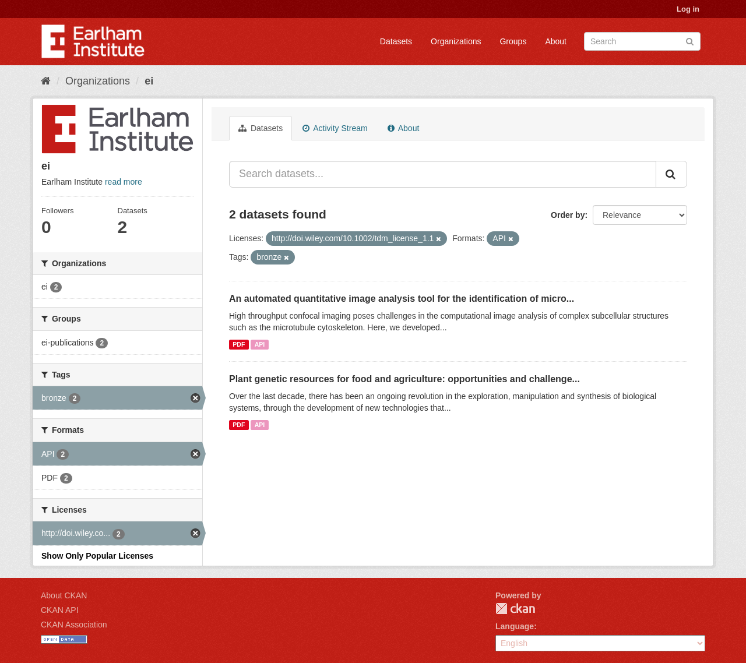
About (555, 41)
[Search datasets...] (442, 174)
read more (123, 181)
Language (514, 626)
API (260, 344)
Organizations (456, 41)
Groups (512, 41)
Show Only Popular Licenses (97, 555)
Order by (568, 215)
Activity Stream (334, 128)
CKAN (515, 608)
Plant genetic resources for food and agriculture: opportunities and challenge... (404, 379)
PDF (239, 344)
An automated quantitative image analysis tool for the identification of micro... (401, 299)
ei (149, 81)
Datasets (396, 41)
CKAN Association (74, 624)
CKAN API (60, 610)
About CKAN (64, 595)
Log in (688, 9)
